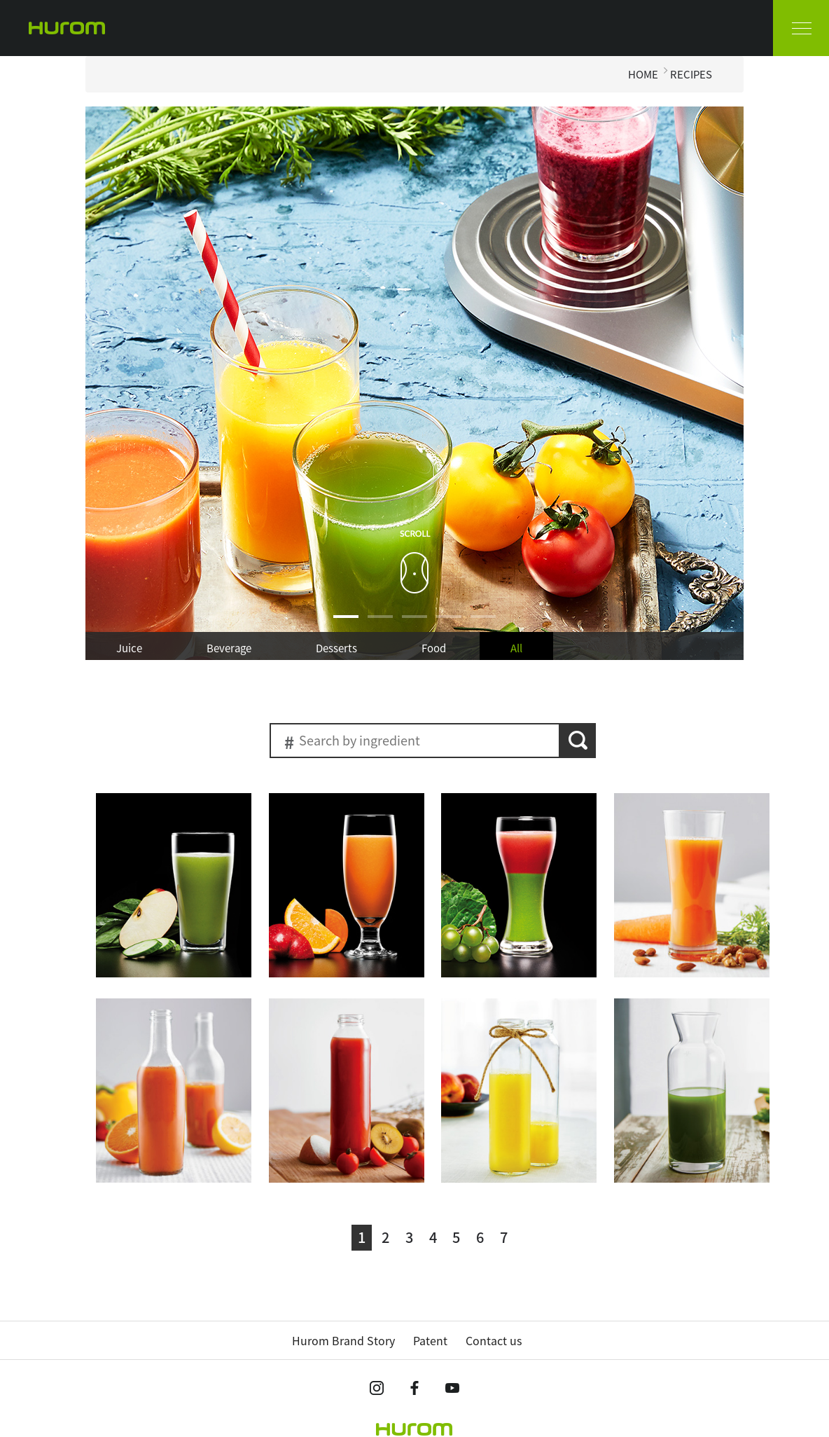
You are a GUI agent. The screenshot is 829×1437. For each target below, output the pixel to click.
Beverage (229, 648)
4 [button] (449, 625)
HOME (643, 74)
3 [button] (414, 625)
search (577, 740)
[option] (414, 383)
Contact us (494, 1340)
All (516, 648)
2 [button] (380, 625)
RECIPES (691, 74)
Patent (430, 1340)
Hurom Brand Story (343, 1340)
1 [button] (346, 625)
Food (434, 648)
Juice (129, 648)
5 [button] (483, 625)
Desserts (336, 648)
